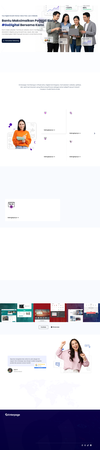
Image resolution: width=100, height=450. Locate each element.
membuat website (22, 30)
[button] (95, 133)
